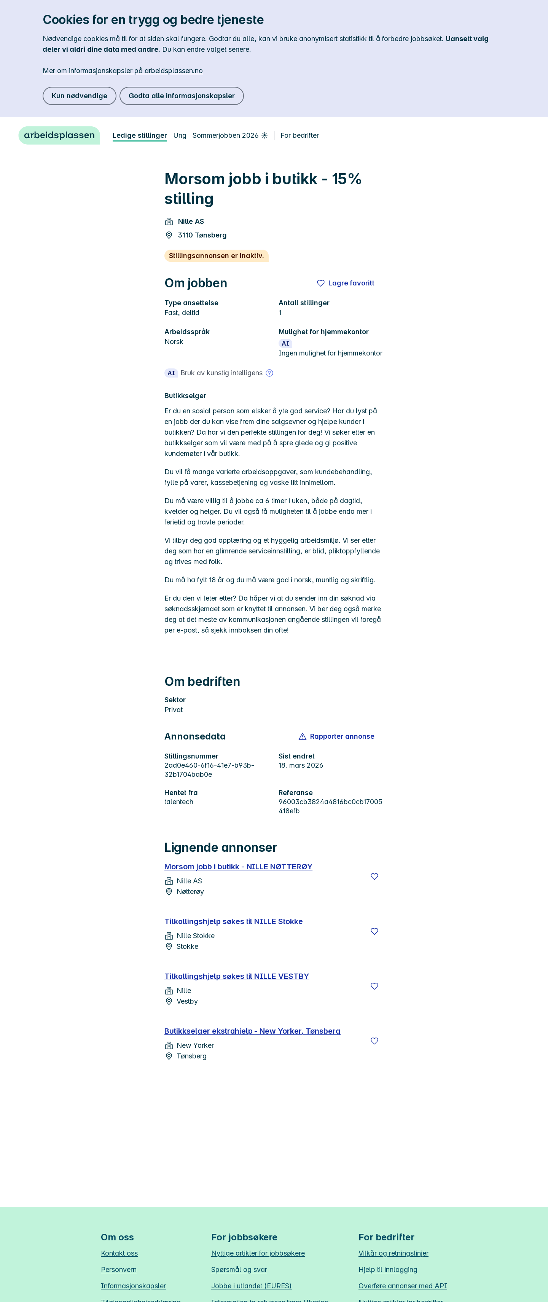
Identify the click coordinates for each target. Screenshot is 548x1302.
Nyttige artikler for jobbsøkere (258, 1253)
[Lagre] (374, 876)
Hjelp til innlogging (387, 1269)
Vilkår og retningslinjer (393, 1253)
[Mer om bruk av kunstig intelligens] (269, 373)
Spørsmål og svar (239, 1269)
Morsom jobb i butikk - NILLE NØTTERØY (238, 866)
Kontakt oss (119, 1253)
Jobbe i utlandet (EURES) (251, 1286)
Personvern (119, 1269)
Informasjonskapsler (133, 1286)
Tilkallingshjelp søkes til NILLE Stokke (233, 921)
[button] (337, 736)
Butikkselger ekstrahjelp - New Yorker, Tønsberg (252, 1031)
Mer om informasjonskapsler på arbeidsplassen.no (123, 71)
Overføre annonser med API (402, 1286)
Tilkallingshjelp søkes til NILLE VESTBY (236, 976)
